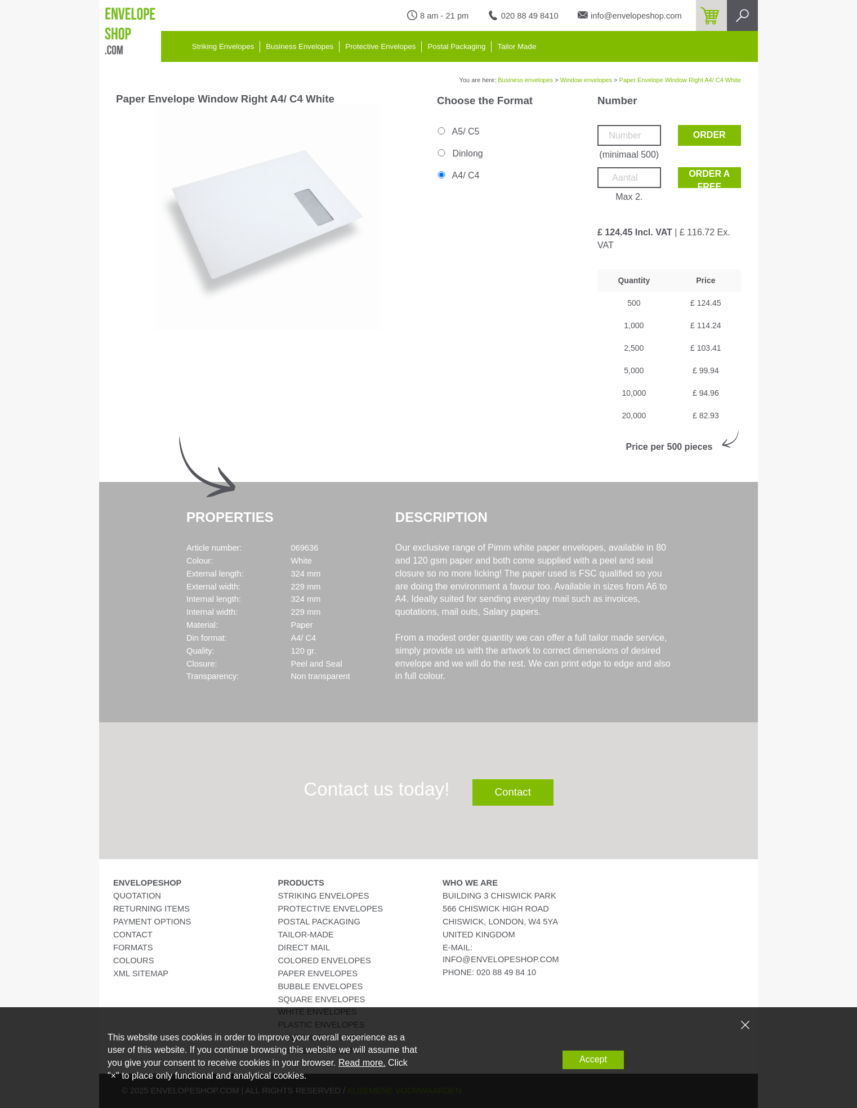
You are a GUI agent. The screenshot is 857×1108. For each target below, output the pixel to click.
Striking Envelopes (223, 46)
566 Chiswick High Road (496, 908)
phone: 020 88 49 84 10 (489, 972)
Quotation (137, 895)
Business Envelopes (299, 46)
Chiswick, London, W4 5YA (500, 921)
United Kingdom (479, 934)
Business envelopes (525, 80)
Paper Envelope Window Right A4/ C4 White (680, 80)
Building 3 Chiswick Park (499, 895)
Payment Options (152, 921)
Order (709, 135)
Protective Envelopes (380, 46)
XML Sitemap (140, 973)
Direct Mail (304, 947)
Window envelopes (586, 80)
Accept (593, 1059)
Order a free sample (709, 178)
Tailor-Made (306, 934)
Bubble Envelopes (320, 986)
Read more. (362, 1062)
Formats (133, 947)
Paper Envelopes (318, 973)
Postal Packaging (456, 46)
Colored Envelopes (324, 960)
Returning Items (151, 908)
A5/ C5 (457, 131)
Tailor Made (516, 46)
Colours (133, 960)
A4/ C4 (457, 175)
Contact (513, 792)
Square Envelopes (321, 999)
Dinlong (459, 153)
